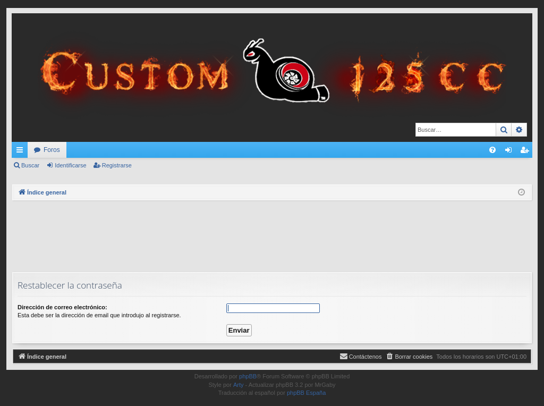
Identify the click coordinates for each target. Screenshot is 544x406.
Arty (238, 385)
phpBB (248, 376)
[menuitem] (492, 150)
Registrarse (117, 165)
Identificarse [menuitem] (510, 152)
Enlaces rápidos (22, 152)
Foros (52, 150)
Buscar (30, 165)
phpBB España (306, 393)
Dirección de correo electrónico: (62, 307)
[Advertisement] (272, 235)
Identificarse (70, 165)
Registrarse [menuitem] (526, 152)
